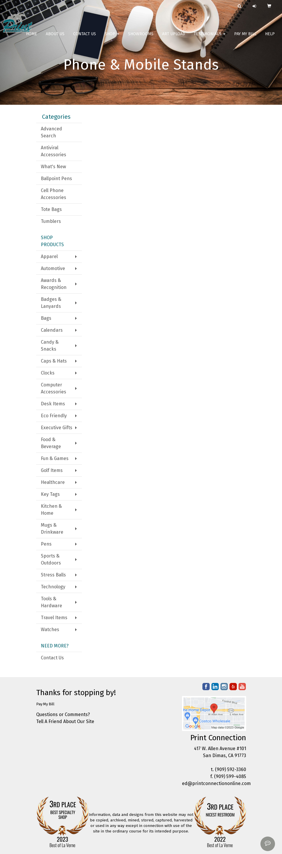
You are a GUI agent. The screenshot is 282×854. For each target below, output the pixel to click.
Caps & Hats (54, 361)
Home (31, 37)
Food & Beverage (51, 443)
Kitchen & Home (51, 509)
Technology (53, 587)
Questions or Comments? (63, 714)
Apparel (49, 256)
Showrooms (140, 37)
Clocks (48, 373)
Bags (46, 318)
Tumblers (51, 221)
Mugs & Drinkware (52, 528)
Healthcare (53, 482)
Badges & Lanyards (51, 302)
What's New (53, 166)
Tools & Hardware (51, 602)
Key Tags (50, 494)
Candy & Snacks (50, 345)
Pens (46, 544)
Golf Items (52, 470)
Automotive (53, 268)
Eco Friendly (54, 415)
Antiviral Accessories (53, 151)
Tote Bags (51, 209)
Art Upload (173, 37)
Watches (50, 629)
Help (270, 37)
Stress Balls (53, 575)
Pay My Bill (245, 37)
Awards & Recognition (53, 284)
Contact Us (84, 37)
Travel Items (54, 617)
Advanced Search (51, 132)
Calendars (52, 330)
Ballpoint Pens (56, 178)
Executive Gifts (56, 427)
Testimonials (209, 37)
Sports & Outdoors (51, 559)
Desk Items (53, 403)
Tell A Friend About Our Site (65, 721)
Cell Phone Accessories (53, 194)
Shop (112, 37)
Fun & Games (55, 458)
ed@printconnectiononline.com (216, 783)
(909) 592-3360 (230, 769)
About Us (55, 37)
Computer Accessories (53, 388)
